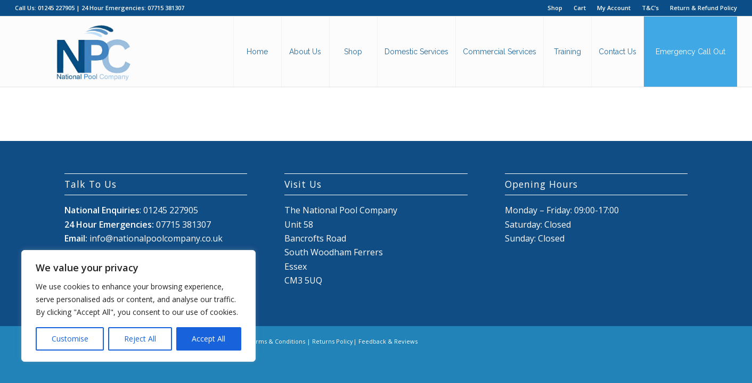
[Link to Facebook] (648, 340)
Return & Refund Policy (703, 8)
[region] (138, 306)
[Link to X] (664, 340)
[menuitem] (555, 8)
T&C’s (650, 8)
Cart (580, 8)
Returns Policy (332, 341)
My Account (614, 8)
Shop (554, 8)
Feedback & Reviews (388, 341)
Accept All (208, 339)
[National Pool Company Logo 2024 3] (93, 51)
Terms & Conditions (276, 341)
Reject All (140, 339)
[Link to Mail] (680, 340)
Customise (70, 339)
